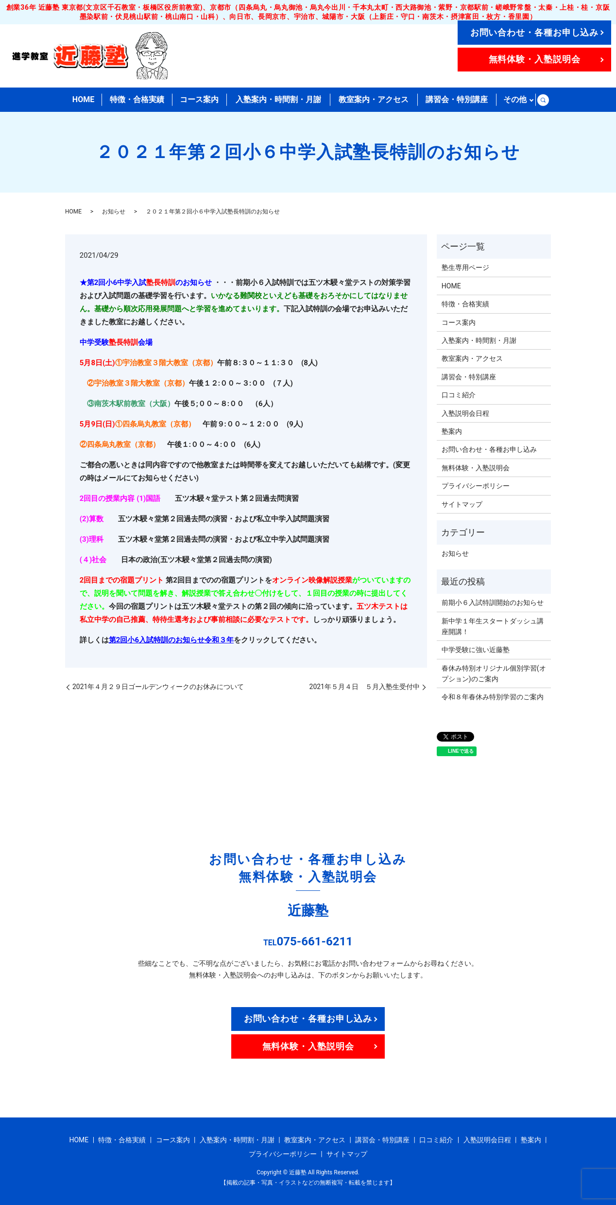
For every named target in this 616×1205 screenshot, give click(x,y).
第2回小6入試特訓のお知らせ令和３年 (171, 640)
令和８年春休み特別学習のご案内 (493, 697)
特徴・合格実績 (137, 99)
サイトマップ (462, 504)
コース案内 (199, 99)
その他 (515, 99)
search (542, 99)
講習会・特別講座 (457, 99)
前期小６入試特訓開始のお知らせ (493, 602)
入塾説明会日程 (465, 413)
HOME (83, 99)
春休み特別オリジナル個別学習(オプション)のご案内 (494, 673)
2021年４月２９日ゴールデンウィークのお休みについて (158, 687)
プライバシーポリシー (476, 486)
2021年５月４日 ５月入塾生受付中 (364, 687)
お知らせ (113, 211)
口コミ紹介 (459, 395)
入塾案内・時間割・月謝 (278, 99)
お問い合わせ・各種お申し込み (534, 32)
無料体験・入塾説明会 (535, 59)
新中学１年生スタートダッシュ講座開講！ (493, 626)
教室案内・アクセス (374, 99)
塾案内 (452, 431)
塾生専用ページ (465, 267)
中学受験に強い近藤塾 (476, 650)
